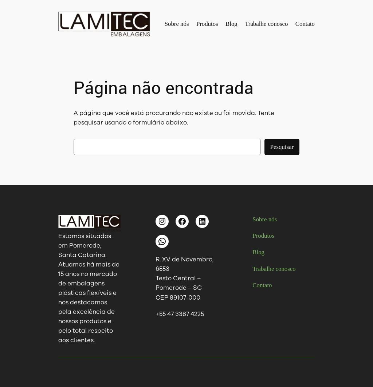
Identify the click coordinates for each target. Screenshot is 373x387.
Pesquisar (282, 146)
